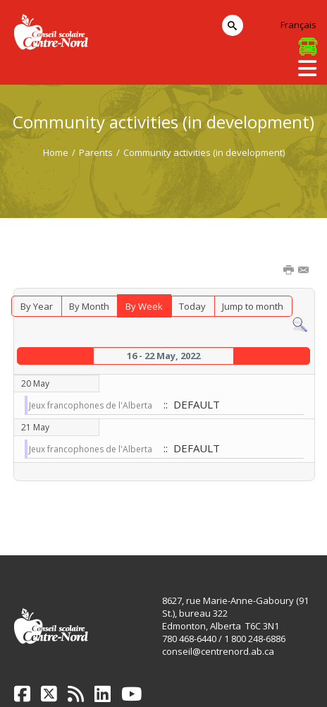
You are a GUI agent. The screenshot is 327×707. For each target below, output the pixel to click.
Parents (96, 152)
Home (55, 152)
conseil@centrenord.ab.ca (218, 651)
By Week (144, 306)
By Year (36, 306)
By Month (89, 306)
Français (298, 24)
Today (192, 306)
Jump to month (252, 306)
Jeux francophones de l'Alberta (90, 405)
